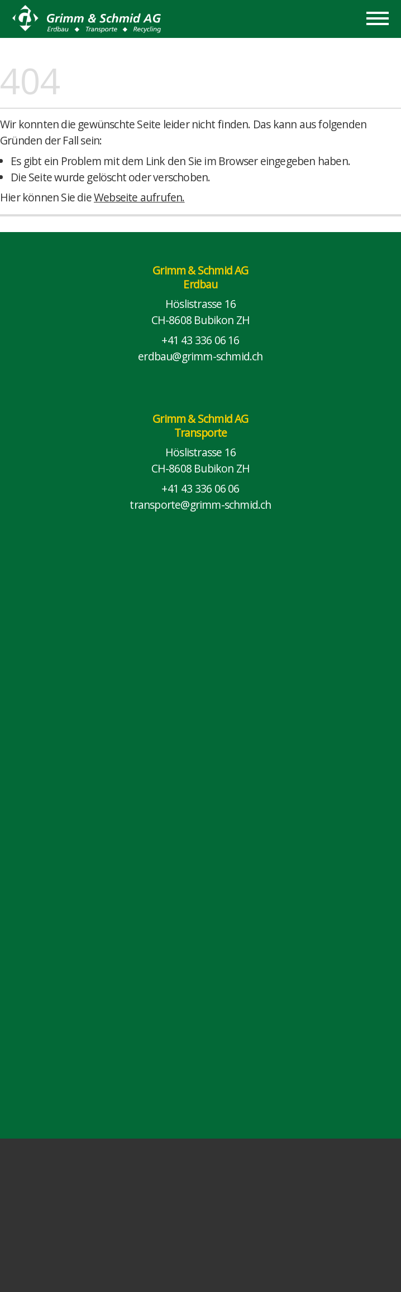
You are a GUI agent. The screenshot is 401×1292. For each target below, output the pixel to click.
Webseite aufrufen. (139, 197)
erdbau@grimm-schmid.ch (200, 356)
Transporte (200, 432)
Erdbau (200, 284)
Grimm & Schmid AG (200, 270)
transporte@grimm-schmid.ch (200, 504)
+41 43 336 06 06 (200, 488)
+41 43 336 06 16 (200, 340)
